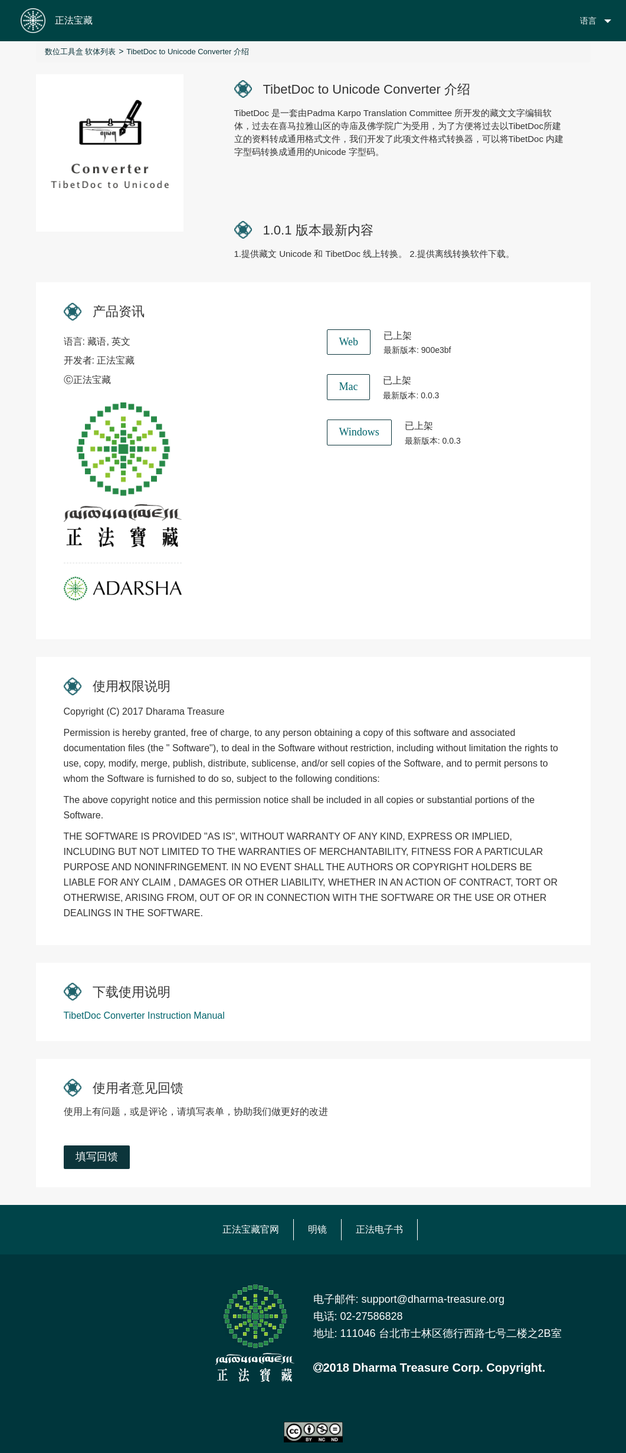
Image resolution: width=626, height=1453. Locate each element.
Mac (348, 386)
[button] (585, 20)
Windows (359, 432)
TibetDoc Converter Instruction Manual (144, 1016)
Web (349, 342)
